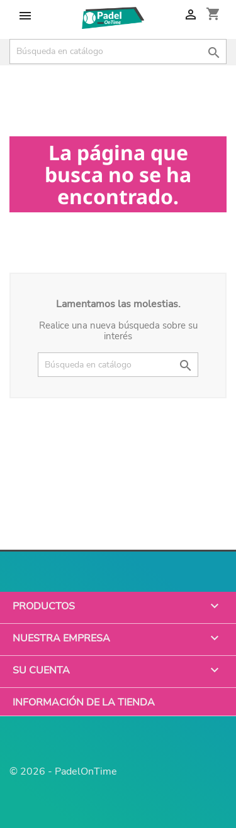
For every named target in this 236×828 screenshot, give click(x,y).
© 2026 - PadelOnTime (63, 771)
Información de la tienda (84, 702)
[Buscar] (118, 51)
